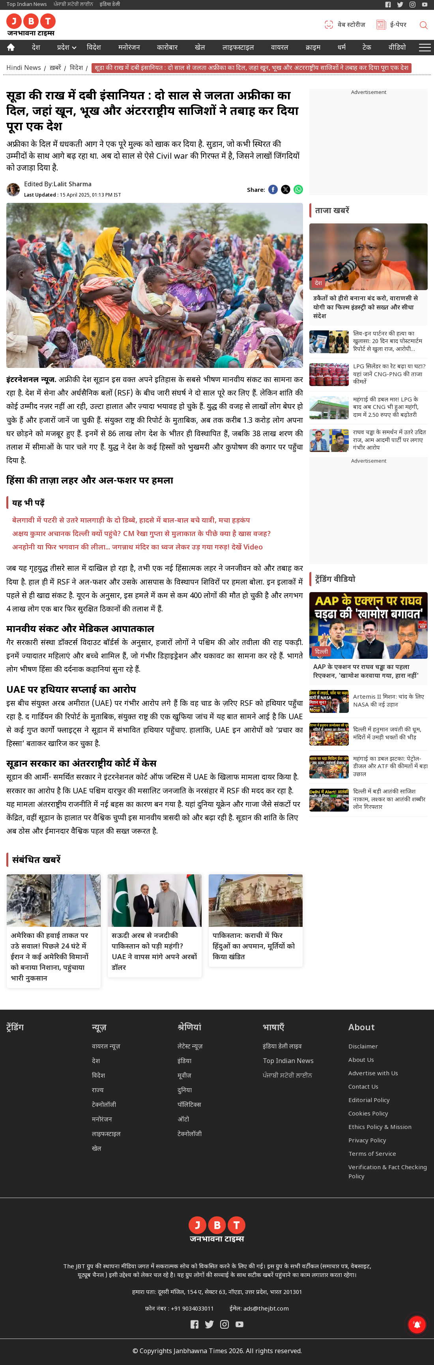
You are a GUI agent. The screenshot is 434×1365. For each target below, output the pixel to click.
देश (36, 48)
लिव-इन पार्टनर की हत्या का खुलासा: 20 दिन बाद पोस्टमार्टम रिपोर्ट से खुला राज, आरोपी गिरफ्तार (387, 342)
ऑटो (183, 1120)
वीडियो (397, 48)
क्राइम (313, 48)
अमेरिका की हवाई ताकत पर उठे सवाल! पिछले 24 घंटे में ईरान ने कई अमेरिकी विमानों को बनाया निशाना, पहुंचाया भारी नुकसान (49, 957)
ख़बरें (55, 68)
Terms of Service (372, 1154)
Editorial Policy (369, 1100)
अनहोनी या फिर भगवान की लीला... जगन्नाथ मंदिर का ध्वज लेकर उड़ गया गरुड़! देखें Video (137, 547)
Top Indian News (26, 4)
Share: (256, 190)
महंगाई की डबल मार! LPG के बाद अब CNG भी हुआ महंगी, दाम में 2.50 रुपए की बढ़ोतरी (386, 407)
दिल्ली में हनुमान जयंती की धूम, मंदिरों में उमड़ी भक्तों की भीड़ (387, 734)
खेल (200, 48)
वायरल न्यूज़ (106, 1047)
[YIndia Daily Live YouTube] (425, 5)
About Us (361, 1060)
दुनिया (185, 1091)
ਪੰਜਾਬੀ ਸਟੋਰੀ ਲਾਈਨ (73, 4)
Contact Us (363, 1087)
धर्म (342, 48)
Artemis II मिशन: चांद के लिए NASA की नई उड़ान (388, 701)
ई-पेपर (398, 25)
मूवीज (184, 1076)
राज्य (98, 1091)
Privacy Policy (367, 1141)
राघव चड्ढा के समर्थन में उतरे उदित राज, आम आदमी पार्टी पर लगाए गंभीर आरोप (389, 440)
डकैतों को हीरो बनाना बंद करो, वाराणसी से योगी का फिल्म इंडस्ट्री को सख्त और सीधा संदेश (365, 308)
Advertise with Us (373, 1074)
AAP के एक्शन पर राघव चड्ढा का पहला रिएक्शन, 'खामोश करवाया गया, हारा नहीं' (366, 672)
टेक (367, 48)
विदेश (94, 48)
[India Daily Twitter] (400, 5)
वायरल (279, 48)
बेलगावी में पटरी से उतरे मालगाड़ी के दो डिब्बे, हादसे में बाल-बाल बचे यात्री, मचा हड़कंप (131, 520)
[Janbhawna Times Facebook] (388, 5)
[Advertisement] (368, 514)
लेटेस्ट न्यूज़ (190, 1047)
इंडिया (184, 1062)
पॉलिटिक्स (189, 1105)
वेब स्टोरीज (351, 25)
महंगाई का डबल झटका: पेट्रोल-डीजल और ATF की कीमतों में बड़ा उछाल (390, 767)
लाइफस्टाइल (106, 1135)
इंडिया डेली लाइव (282, 1047)
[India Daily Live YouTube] (239, 1324)
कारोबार (167, 48)
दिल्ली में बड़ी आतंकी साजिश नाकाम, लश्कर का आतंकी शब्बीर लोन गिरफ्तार (389, 799)
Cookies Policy (368, 1114)
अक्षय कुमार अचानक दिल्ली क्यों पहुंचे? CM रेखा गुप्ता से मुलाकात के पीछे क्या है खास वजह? (141, 534)
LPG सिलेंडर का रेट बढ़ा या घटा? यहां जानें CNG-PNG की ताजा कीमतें (389, 374)
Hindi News (23, 68)
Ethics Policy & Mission (380, 1127)
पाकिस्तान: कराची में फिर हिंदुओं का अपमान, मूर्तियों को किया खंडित (254, 947)
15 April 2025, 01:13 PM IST (72, 195)
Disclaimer (363, 1047)
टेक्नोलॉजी (104, 1105)
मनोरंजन (129, 48)
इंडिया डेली (110, 4)
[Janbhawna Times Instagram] (412, 5)
